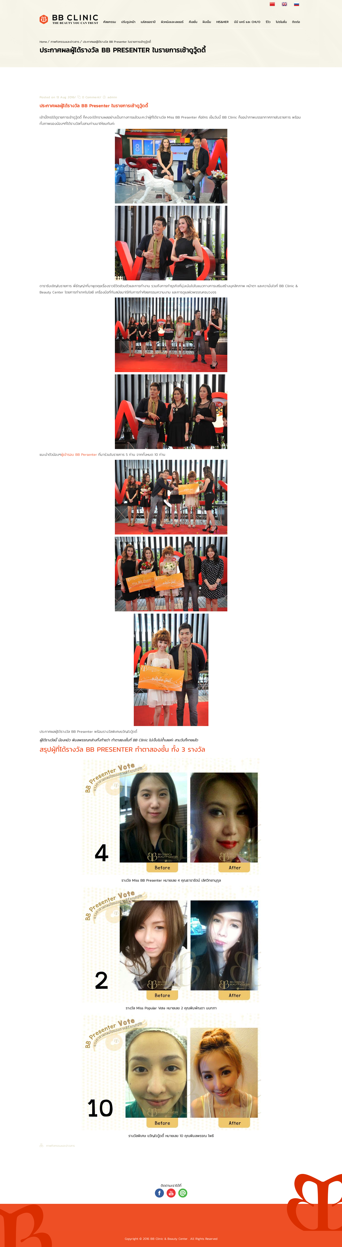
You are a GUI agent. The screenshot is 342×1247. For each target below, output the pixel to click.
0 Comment (88, 97)
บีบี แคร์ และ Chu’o (247, 22)
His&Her (222, 22)
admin (112, 97)
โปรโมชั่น (281, 22)
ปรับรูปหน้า (128, 22)
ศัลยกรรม (109, 22)
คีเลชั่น (193, 22)
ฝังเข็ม (207, 22)
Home (43, 42)
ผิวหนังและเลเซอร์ (172, 22)
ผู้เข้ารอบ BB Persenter (79, 454)
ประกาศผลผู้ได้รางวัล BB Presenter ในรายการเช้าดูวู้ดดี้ (117, 42)
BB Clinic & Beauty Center (169, 1238)
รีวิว (268, 22)
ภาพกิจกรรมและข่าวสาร (65, 42)
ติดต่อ (296, 22)
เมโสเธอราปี (148, 22)
